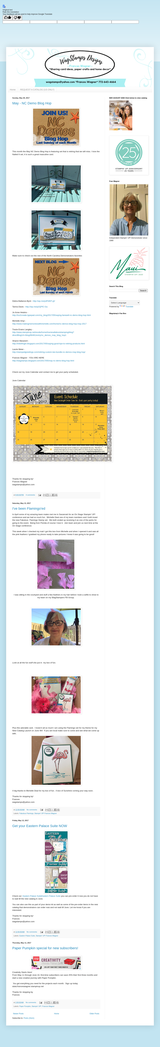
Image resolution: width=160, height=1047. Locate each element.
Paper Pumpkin (25, 1006)
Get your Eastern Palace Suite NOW (39, 826)
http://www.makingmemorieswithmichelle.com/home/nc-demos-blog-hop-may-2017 (49, 324)
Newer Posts (18, 1014)
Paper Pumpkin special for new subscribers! (45, 948)
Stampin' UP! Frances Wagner (45, 813)
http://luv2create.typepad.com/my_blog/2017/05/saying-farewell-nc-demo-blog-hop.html (51, 315)
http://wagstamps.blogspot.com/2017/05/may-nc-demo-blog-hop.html (43, 361)
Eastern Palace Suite (32, 896)
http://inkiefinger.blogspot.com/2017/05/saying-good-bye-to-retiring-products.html (48, 343)
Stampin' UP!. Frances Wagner (43, 1006)
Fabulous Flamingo (26, 813)
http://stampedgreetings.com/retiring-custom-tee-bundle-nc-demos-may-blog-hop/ (48, 352)
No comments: (32, 810)
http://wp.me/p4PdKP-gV (44, 301)
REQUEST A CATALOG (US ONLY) (37, 89)
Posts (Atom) (29, 1018)
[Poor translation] (17, 17)
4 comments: (31, 495)
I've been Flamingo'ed (28, 508)
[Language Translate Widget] (124, 302)
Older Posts (94, 1014)
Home (13, 89)
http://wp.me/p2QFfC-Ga (36, 307)
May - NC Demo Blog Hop (31, 103)
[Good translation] (7, 17)
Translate (126, 307)
